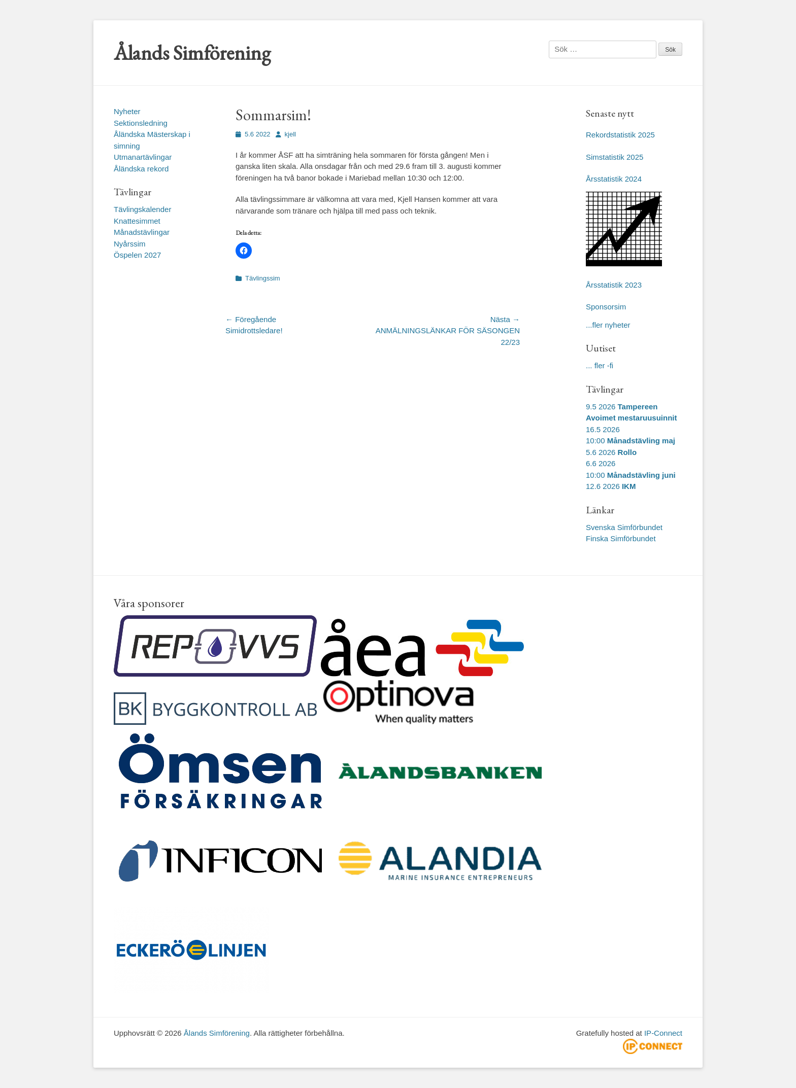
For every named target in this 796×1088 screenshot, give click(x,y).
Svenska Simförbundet (624, 527)
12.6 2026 (611, 486)
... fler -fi (599, 365)
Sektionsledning (141, 123)
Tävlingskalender (142, 209)
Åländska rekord (141, 168)
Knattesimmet (137, 221)
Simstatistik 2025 (614, 157)
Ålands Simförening (192, 53)
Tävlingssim (262, 278)
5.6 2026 (611, 452)
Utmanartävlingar (143, 157)
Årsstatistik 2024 (614, 178)
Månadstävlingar (142, 232)
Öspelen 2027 (137, 255)
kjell (290, 134)
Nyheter (127, 111)
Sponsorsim (606, 306)
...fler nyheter (608, 325)
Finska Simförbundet (621, 538)
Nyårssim (130, 243)
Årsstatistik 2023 (614, 284)
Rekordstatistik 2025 (620, 134)
